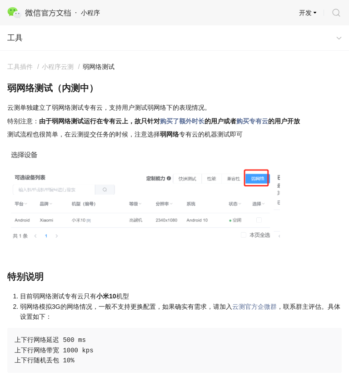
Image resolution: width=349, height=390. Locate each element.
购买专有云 (252, 121)
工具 (15, 38)
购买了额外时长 (182, 121)
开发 (305, 12)
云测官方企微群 (254, 306)
